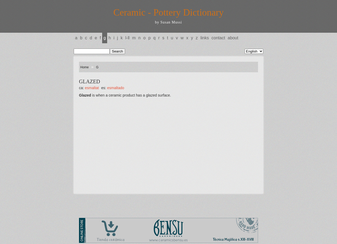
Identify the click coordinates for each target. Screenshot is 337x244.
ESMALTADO (115, 88)
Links (204, 38)
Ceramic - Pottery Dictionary (168, 12)
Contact (218, 38)
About (233, 38)
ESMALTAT (92, 88)
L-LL (127, 38)
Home (84, 67)
